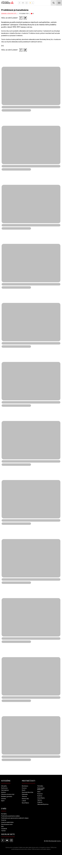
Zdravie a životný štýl (9, 13)
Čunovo (24, 788)
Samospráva (5, 790)
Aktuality (4, 786)
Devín (23, 790)
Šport (3, 800)
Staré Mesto (41, 798)
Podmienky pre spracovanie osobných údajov (15, 818)
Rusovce (40, 794)
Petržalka (40, 786)
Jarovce (24, 796)
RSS (2, 826)
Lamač (24, 800)
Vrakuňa (39, 802)
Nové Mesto (25, 803)
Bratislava (25, 786)
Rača (38, 791)
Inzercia (3, 820)
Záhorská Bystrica (42, 804)
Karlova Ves (25, 798)
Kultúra (3, 792)
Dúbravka (25, 794)
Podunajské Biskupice (40, 788)
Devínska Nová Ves (27, 792)
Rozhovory (4, 788)
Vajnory (39, 800)
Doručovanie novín (7, 824)
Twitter (3, 830)
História (3, 798)
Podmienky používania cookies (10, 816)
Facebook (4, 828)
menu (59, 3)
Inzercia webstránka (7, 822)
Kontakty (4, 814)
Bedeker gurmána (6, 796)
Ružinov (39, 796)
